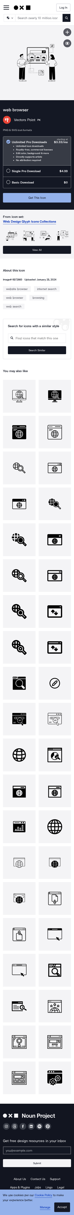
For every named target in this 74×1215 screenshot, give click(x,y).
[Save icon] (67, 32)
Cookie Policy (43, 1195)
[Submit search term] (66, 18)
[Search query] (37, 338)
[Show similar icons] (67, 43)
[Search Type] (9, 18)
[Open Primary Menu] (6, 8)
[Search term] (39, 18)
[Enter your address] (37, 1150)
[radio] (37, 151)
